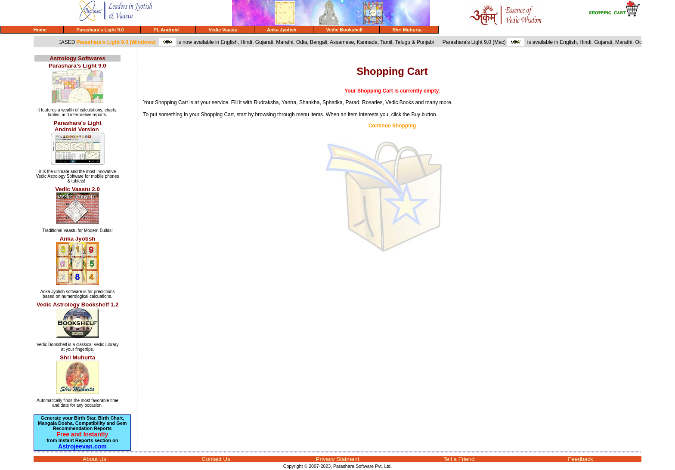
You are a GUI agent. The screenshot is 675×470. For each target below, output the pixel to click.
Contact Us (216, 459)
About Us (94, 459)
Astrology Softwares (77, 58)
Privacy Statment (337, 459)
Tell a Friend (459, 459)
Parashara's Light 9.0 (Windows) (118, 42)
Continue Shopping (392, 126)
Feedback (580, 459)
